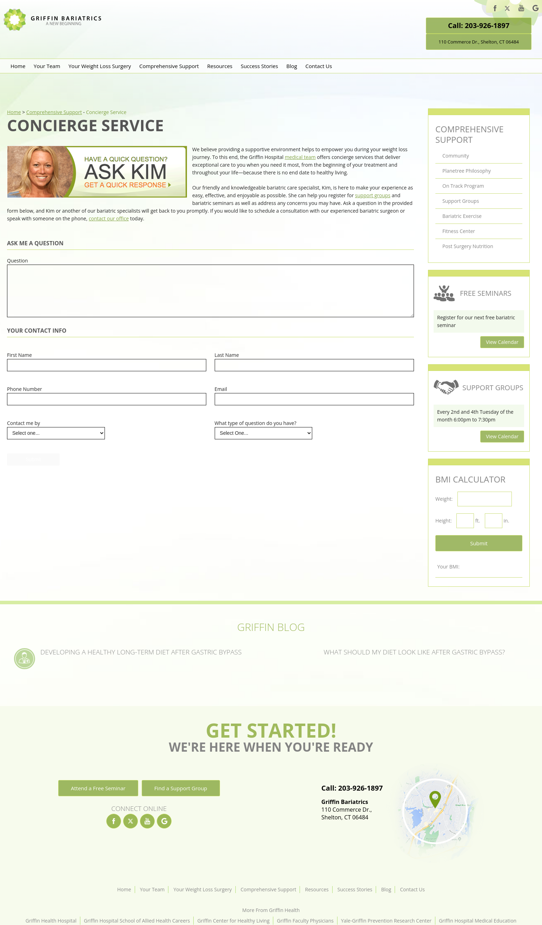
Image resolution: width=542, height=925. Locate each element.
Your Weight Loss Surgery (99, 65)
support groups (372, 195)
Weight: (444, 498)
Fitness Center (458, 231)
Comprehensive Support (169, 65)
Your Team (47, 65)
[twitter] (507, 9)
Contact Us (319, 65)
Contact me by (23, 423)
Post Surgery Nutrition (467, 246)
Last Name (227, 355)
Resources (220, 65)
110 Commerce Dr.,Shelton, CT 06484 (352, 809)
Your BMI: (448, 566)
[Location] (434, 813)
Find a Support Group (180, 788)
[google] (535, 9)
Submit (479, 543)
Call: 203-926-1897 (478, 25)
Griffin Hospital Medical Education (477, 920)
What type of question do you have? (255, 423)
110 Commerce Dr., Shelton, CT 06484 (479, 42)
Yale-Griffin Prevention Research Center (386, 920)
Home (18, 65)
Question (17, 260)
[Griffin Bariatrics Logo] (55, 29)
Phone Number (24, 389)
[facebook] (495, 9)
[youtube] (521, 9)
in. (506, 520)
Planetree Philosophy (466, 170)
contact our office (109, 218)
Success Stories (259, 65)
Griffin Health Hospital (51, 920)
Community (455, 155)
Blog (291, 65)
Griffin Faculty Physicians (305, 920)
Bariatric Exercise (462, 216)
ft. (477, 520)
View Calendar (502, 342)
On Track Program (463, 185)
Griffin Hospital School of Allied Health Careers (137, 920)
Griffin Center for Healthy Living (233, 920)
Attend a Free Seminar (98, 788)
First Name (19, 355)
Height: (443, 520)
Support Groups (460, 201)
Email (221, 389)
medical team (300, 157)
